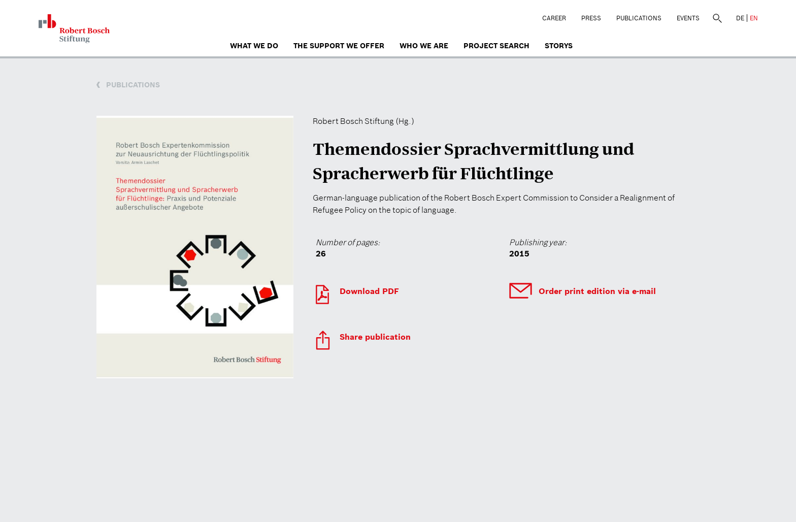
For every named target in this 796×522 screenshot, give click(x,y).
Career (554, 18)
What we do (254, 45)
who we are (424, 45)
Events (688, 18)
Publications (638, 18)
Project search (496, 45)
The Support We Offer (338, 45)
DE (740, 18)
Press (591, 18)
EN (754, 18)
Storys (559, 45)
